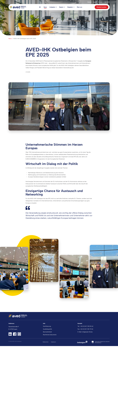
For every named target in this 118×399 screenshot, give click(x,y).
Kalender (89, 2)
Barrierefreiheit (47, 332)
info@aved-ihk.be (87, 332)
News (45, 7)
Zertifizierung (47, 326)
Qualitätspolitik (47, 329)
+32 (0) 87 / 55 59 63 (86, 326)
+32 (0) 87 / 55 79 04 (86, 329)
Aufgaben (52, 7)
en (109, 2)
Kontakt (100, 2)
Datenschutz (45, 342)
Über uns (79, 7)
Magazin (95, 2)
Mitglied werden (101, 7)
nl (105, 2)
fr (107, 2)
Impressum (53, 342)
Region (61, 7)
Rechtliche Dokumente (49, 334)
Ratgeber (70, 7)
